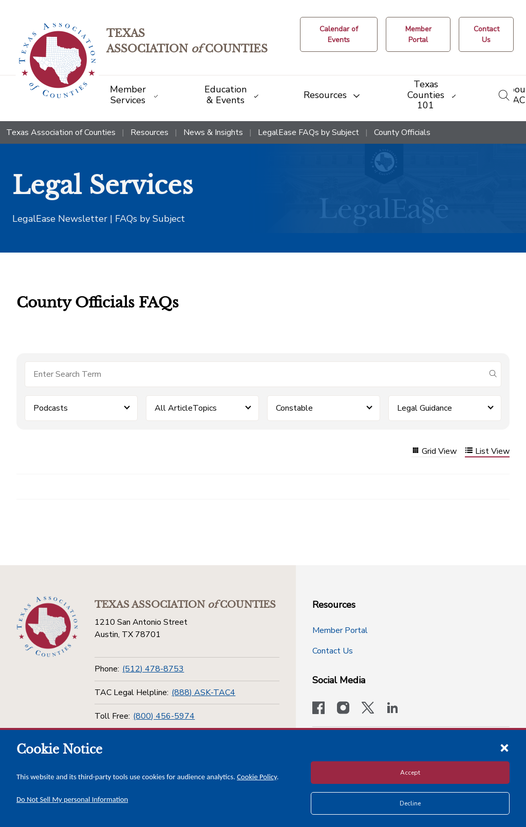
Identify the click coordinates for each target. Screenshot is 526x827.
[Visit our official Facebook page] (318, 709)
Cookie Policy (257, 776)
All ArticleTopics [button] (186, 408)
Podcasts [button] (50, 408)
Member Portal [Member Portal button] (340, 630)
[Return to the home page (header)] (57, 61)
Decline (410, 803)
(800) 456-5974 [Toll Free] (164, 716)
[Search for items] (254, 374)
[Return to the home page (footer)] (47, 627)
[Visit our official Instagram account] (343, 709)
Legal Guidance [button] (424, 408)
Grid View (434, 451)
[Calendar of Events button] (339, 34)
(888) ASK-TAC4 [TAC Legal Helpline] (203, 692)
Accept (410, 772)
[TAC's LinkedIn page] (392, 709)
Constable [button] (294, 408)
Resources (149, 132)
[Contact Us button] (486, 34)
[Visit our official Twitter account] (368, 709)
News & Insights (213, 132)
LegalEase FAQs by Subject (308, 132)
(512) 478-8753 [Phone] (153, 669)
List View (487, 451)
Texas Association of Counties (61, 132)
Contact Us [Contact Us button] (332, 651)
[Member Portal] (418, 34)
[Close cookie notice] (504, 747)
